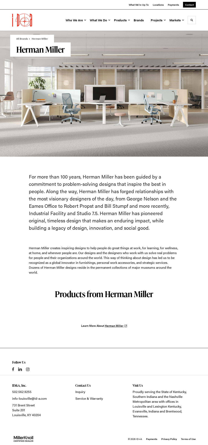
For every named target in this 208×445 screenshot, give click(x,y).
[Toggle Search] (192, 20)
